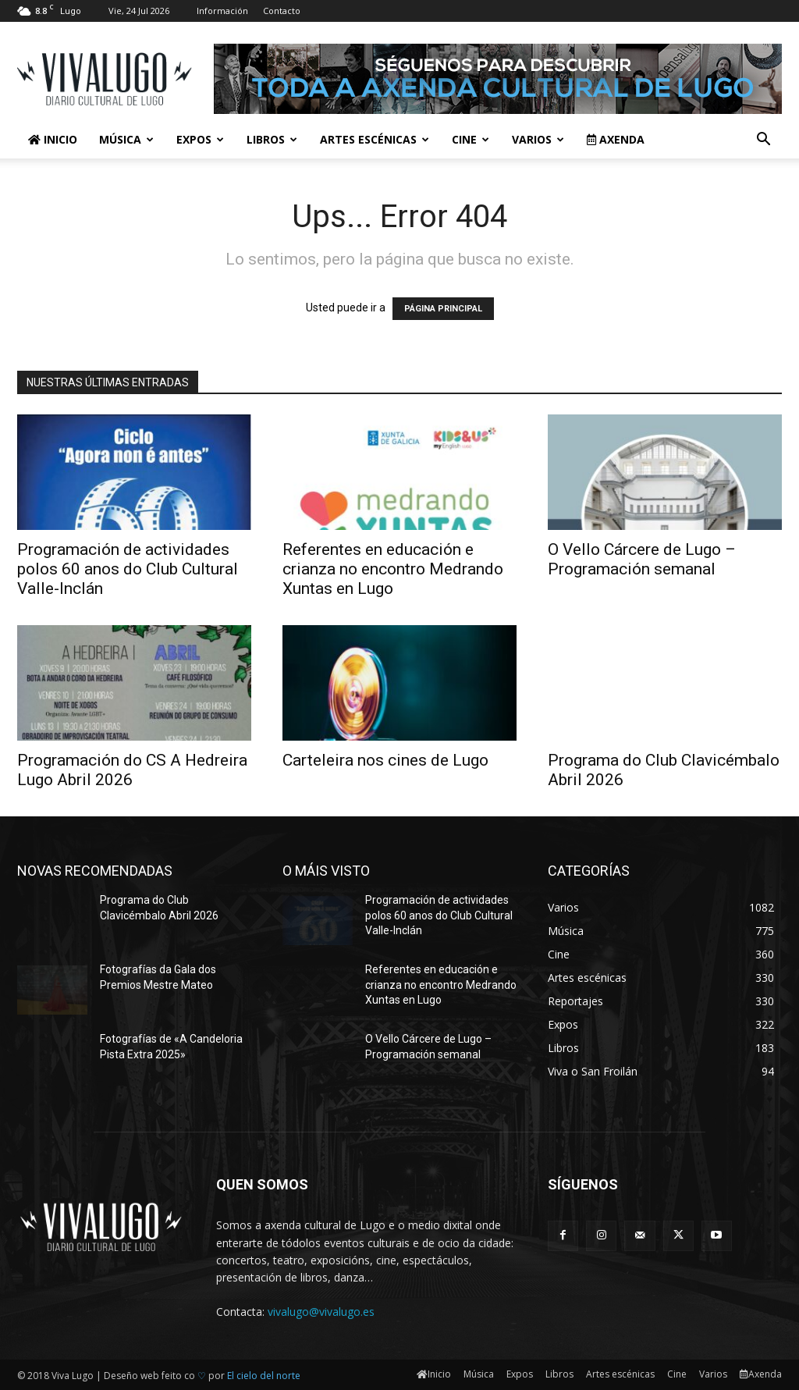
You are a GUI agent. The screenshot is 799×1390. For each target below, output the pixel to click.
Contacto (281, 10)
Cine (470, 139)
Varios (538, 139)
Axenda (616, 139)
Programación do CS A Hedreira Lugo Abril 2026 (132, 770)
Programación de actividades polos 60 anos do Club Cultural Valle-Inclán (127, 569)
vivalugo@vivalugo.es (321, 1311)
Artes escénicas (374, 139)
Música (126, 139)
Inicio (52, 139)
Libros (272, 139)
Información (222, 10)
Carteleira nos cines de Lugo (385, 760)
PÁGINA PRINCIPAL (443, 309)
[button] (763, 140)
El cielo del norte (263, 1375)
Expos (200, 139)
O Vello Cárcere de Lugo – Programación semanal (642, 559)
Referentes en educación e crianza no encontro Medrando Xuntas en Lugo (392, 569)
